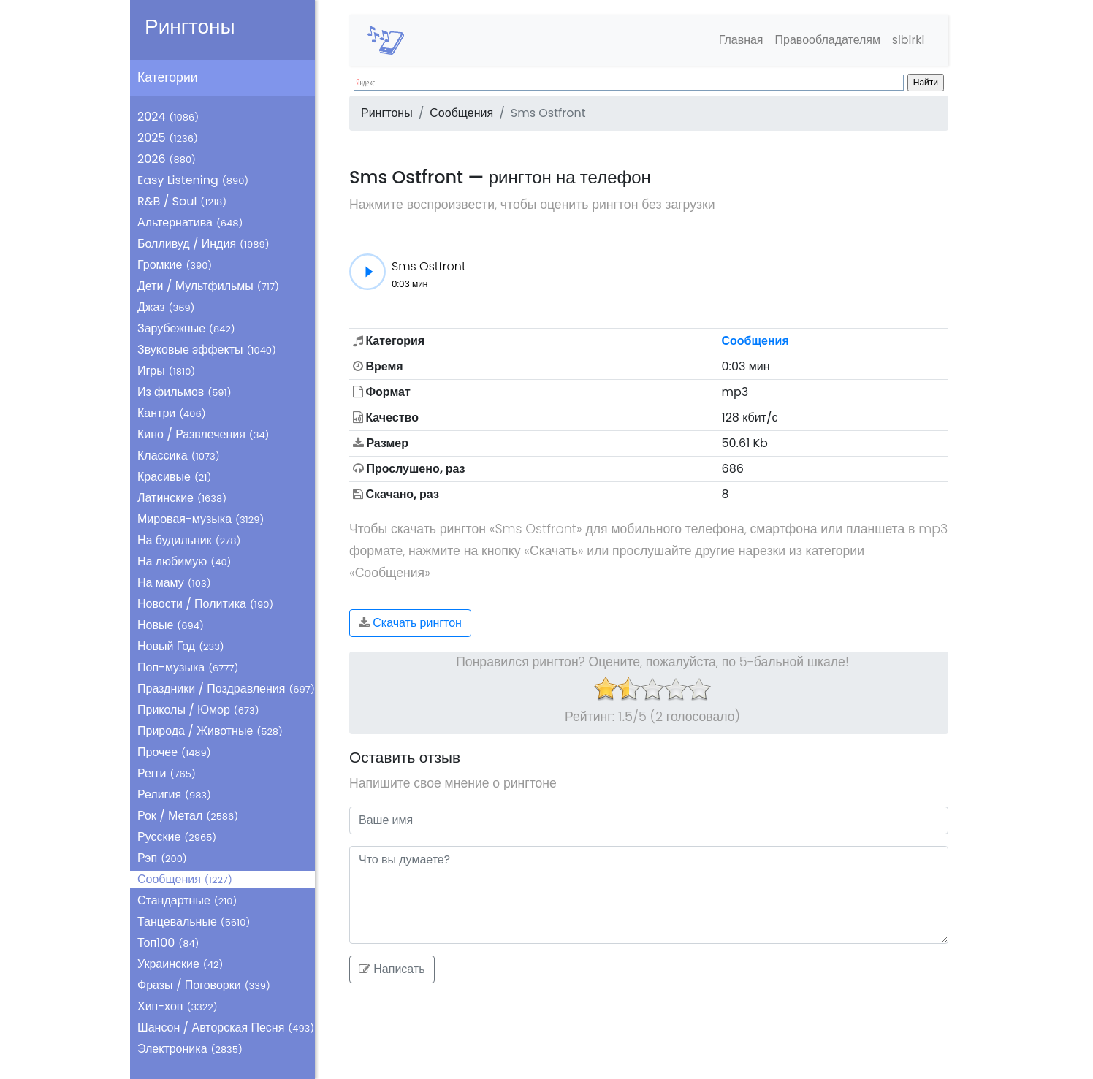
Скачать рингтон (410, 622)
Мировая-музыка (200, 519)
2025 (167, 137)
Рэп (162, 858)
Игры (166, 370)
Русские (176, 836)
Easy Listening (192, 180)
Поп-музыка (188, 667)
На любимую (184, 561)
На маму (174, 582)
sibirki (907, 39)
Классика (178, 455)
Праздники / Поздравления (226, 688)
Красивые (174, 476)
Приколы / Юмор (198, 709)
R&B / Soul (181, 201)
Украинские (180, 964)
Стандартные (187, 900)
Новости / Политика (205, 603)
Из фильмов (184, 392)
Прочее (174, 752)
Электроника (190, 1048)
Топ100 (168, 942)
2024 (168, 116)
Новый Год (180, 646)
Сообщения (184, 879)
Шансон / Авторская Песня (225, 1027)
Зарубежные (186, 328)
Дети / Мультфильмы (208, 286)
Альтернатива (190, 222)
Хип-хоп (177, 1006)
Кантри (171, 413)
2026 (166, 158)
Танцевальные (193, 921)
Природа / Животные (210, 730)
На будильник (188, 540)
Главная (739, 39)
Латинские (181, 497)
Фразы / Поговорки (203, 985)
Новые (170, 625)
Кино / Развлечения (203, 434)
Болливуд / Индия (203, 243)
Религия (174, 794)
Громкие (174, 264)
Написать (392, 969)
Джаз (166, 307)
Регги (166, 773)
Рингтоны (190, 26)
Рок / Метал (187, 815)
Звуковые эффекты (206, 349)
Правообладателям (827, 39)
